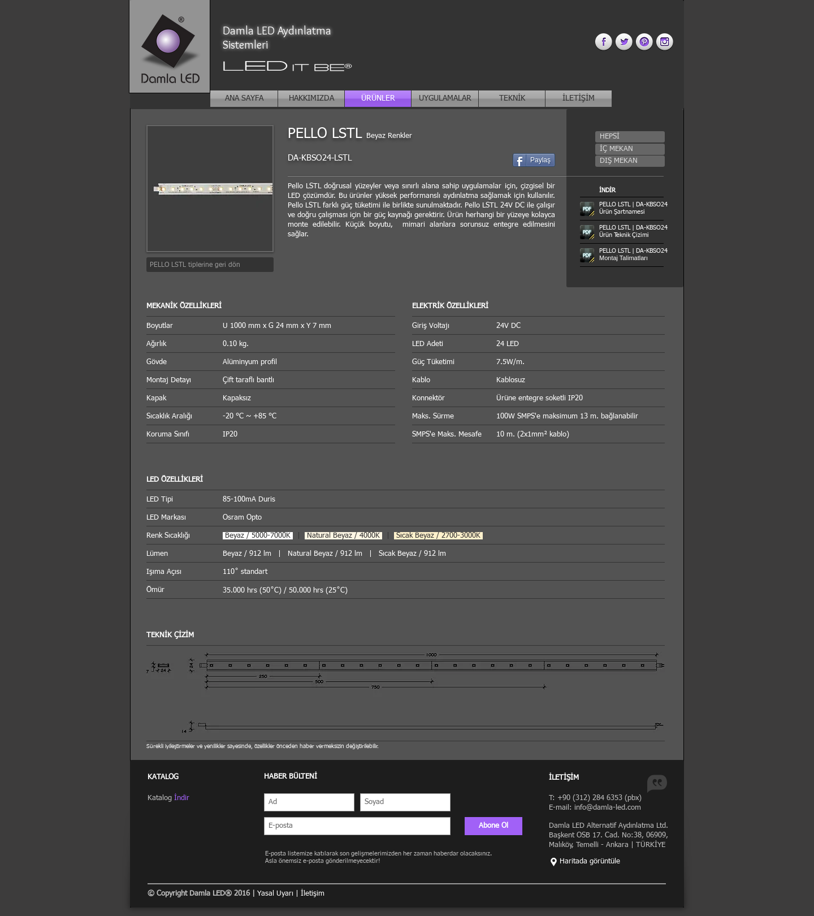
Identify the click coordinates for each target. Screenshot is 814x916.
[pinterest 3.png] (644, 41)
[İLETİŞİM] (578, 98)
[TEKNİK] (512, 98)
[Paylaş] (534, 160)
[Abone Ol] (493, 826)
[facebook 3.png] (603, 41)
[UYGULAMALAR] (445, 98)
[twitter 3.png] (624, 41)
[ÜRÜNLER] (378, 98)
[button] (630, 136)
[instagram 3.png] (664, 41)
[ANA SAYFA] (244, 98)
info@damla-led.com (607, 807)
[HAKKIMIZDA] (311, 98)
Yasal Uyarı (276, 893)
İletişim (312, 893)
